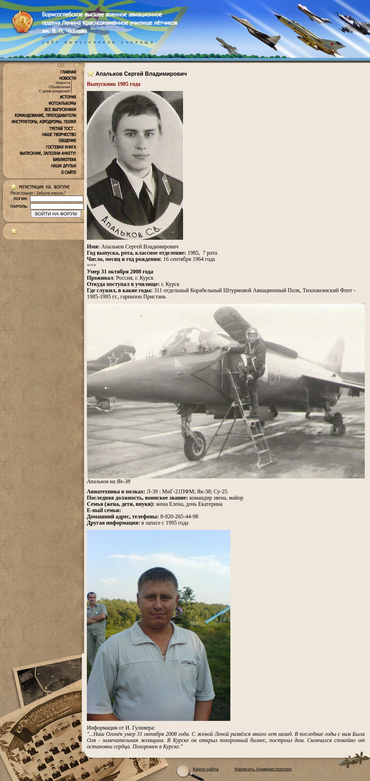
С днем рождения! (54, 91)
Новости (63, 83)
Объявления (59, 87)
